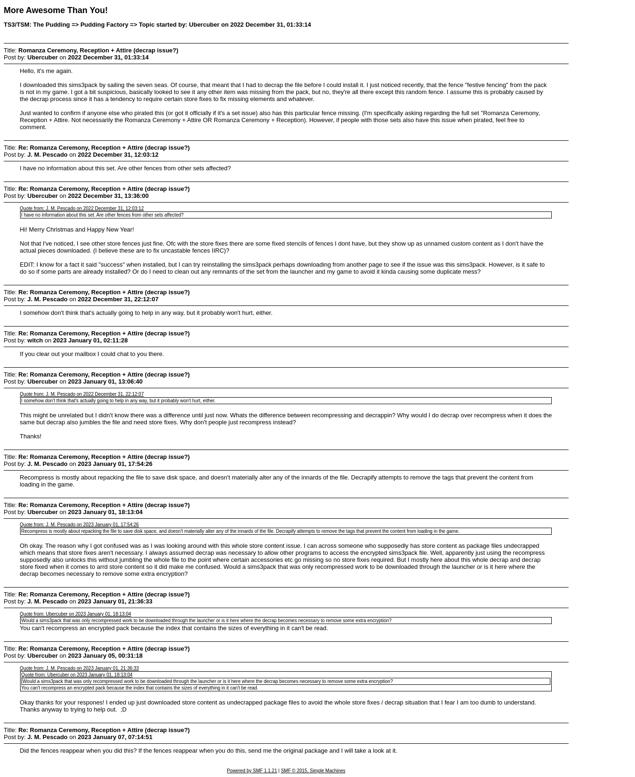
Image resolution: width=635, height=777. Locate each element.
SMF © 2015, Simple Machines (313, 770)
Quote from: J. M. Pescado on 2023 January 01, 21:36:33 (79, 668)
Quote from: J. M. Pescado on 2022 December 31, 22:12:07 (82, 394)
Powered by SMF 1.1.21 (252, 770)
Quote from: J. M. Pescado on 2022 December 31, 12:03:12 (82, 208)
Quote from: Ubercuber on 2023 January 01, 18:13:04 (75, 614)
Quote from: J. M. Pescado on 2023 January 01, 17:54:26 (79, 524)
